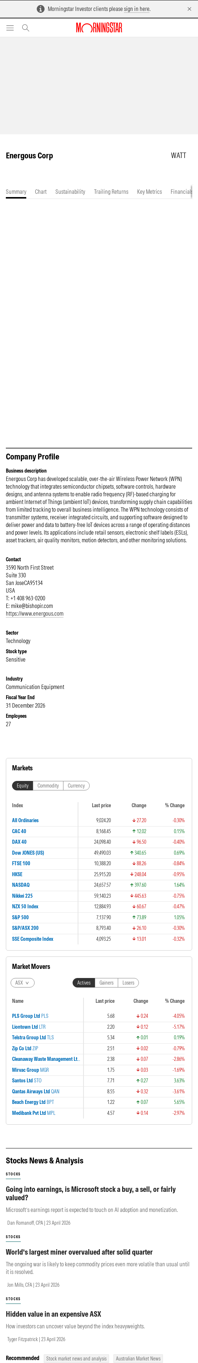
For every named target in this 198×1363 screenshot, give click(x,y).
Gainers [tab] (106, 990)
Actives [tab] (83, 990)
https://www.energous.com (34, 620)
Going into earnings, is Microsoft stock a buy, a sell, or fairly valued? (91, 1200)
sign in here (137, 8)
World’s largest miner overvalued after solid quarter (79, 1259)
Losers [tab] (128, 990)
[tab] (16, 192)
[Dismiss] (189, 9)
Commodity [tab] (48, 793)
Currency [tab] (76, 793)
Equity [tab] (22, 793)
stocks (13, 1181)
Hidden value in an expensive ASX (53, 1321)
